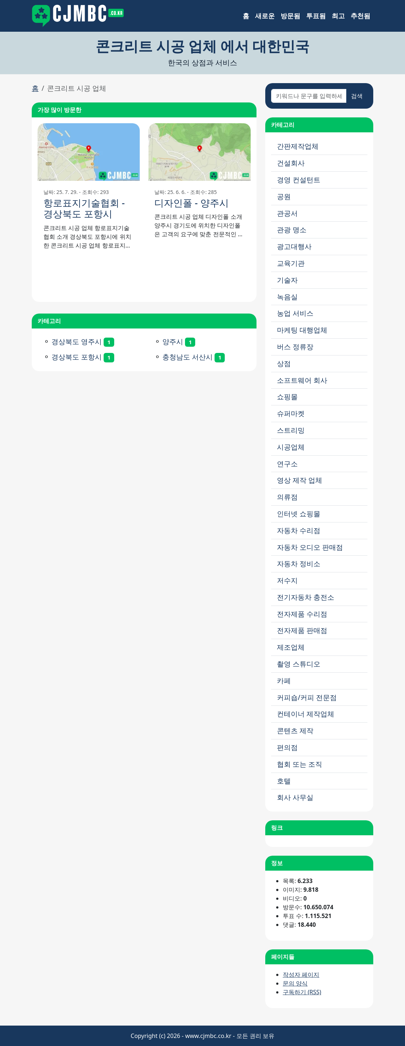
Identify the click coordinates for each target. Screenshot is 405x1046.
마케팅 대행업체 (302, 330)
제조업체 (291, 647)
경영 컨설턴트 (298, 179)
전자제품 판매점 (302, 630)
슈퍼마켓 (291, 413)
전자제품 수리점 (302, 614)
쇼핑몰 (287, 396)
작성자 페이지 (301, 975)
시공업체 (291, 447)
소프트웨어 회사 (302, 380)
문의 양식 (295, 983)
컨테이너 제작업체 (305, 714)
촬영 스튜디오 (298, 664)
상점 (284, 363)
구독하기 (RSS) (302, 992)
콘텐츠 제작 (295, 730)
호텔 (284, 781)
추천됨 (360, 15)
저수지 (287, 580)
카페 (284, 680)
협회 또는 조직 (299, 764)
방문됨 (290, 15)
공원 (284, 196)
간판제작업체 (298, 146)
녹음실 (287, 297)
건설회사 (291, 163)
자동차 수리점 (298, 530)
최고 (338, 15)
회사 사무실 (295, 797)
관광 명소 (291, 229)
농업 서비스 (295, 313)
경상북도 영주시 (76, 341)
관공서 (287, 213)
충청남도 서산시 (187, 357)
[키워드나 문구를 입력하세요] (309, 96)
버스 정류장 (295, 346)
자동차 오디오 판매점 (310, 547)
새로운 (265, 15)
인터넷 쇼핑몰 (298, 513)
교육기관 (291, 263)
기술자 (287, 280)
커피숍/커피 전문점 (307, 697)
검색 (357, 96)
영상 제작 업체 (299, 480)
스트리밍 (291, 430)
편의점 (287, 747)
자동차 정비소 (298, 563)
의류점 (287, 497)
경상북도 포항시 (76, 357)
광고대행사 (294, 246)
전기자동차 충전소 (305, 597)
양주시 (172, 341)
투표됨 (316, 15)
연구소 (287, 463)
